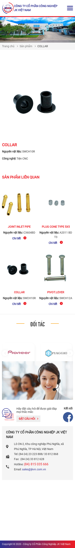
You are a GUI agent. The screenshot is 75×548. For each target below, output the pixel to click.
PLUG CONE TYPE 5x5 (56, 226)
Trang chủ (8, 46)
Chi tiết (19, 238)
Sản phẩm (26, 46)
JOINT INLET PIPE (19, 226)
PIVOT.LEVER (55, 292)
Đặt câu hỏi (28, 418)
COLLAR (19, 292)
